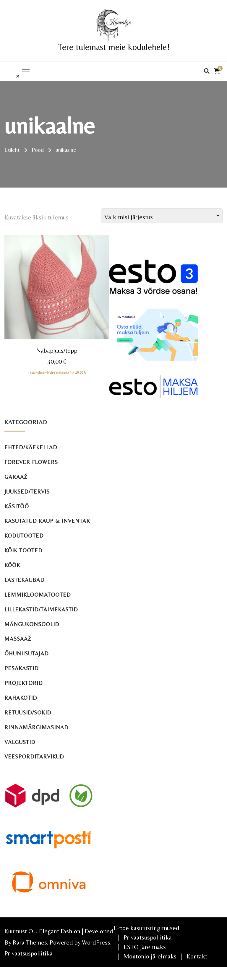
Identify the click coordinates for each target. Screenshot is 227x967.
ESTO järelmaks (145, 946)
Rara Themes (30, 942)
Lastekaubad (24, 580)
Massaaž (17, 639)
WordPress (96, 942)
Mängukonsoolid (31, 624)
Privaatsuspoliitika (28, 953)
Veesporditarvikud (34, 756)
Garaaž (15, 477)
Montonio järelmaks (150, 956)
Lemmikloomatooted (37, 595)
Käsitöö (16, 506)
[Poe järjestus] (162, 215)
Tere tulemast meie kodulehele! (114, 47)
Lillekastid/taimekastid (41, 609)
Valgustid (19, 742)
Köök (12, 565)
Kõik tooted (23, 550)
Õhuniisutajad (26, 653)
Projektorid (23, 683)
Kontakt (197, 956)
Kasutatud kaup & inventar (47, 521)
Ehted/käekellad (30, 447)
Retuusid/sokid (27, 712)
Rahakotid (20, 698)
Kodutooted (24, 536)
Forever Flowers (31, 462)
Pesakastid (21, 668)
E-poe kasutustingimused (146, 928)
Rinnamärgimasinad (36, 727)
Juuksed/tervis (27, 492)
